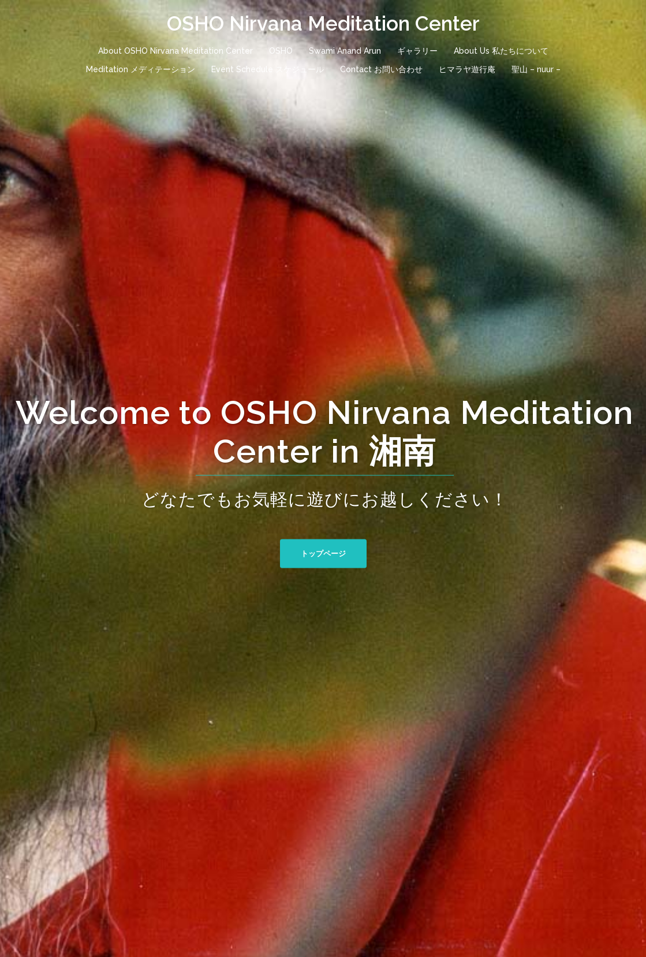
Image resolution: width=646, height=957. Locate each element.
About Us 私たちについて (501, 50)
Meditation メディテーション (140, 69)
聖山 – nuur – (536, 69)
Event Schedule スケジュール (267, 69)
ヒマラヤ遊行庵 (467, 69)
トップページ (323, 553)
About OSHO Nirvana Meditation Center (175, 50)
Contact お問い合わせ (381, 69)
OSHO (281, 50)
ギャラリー (417, 50)
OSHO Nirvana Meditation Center (323, 23)
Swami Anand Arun (345, 50)
